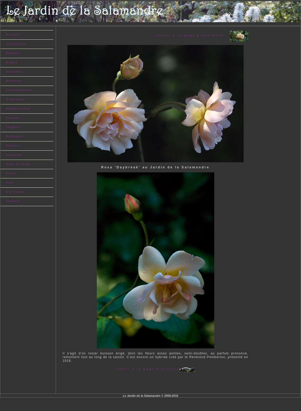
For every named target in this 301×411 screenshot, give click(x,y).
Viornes (13, 118)
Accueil (12, 34)
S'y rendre (15, 192)
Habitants (14, 136)
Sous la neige (18, 164)
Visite (11, 173)
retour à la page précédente (193, 35)
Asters (12, 62)
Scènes (12, 145)
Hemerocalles (18, 108)
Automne (14, 155)
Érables (13, 53)
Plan (10, 182)
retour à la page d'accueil (147, 369)
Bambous (14, 81)
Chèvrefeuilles (19, 90)
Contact (13, 201)
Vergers (13, 127)
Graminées (15, 99)
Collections (16, 44)
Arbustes (14, 71)
